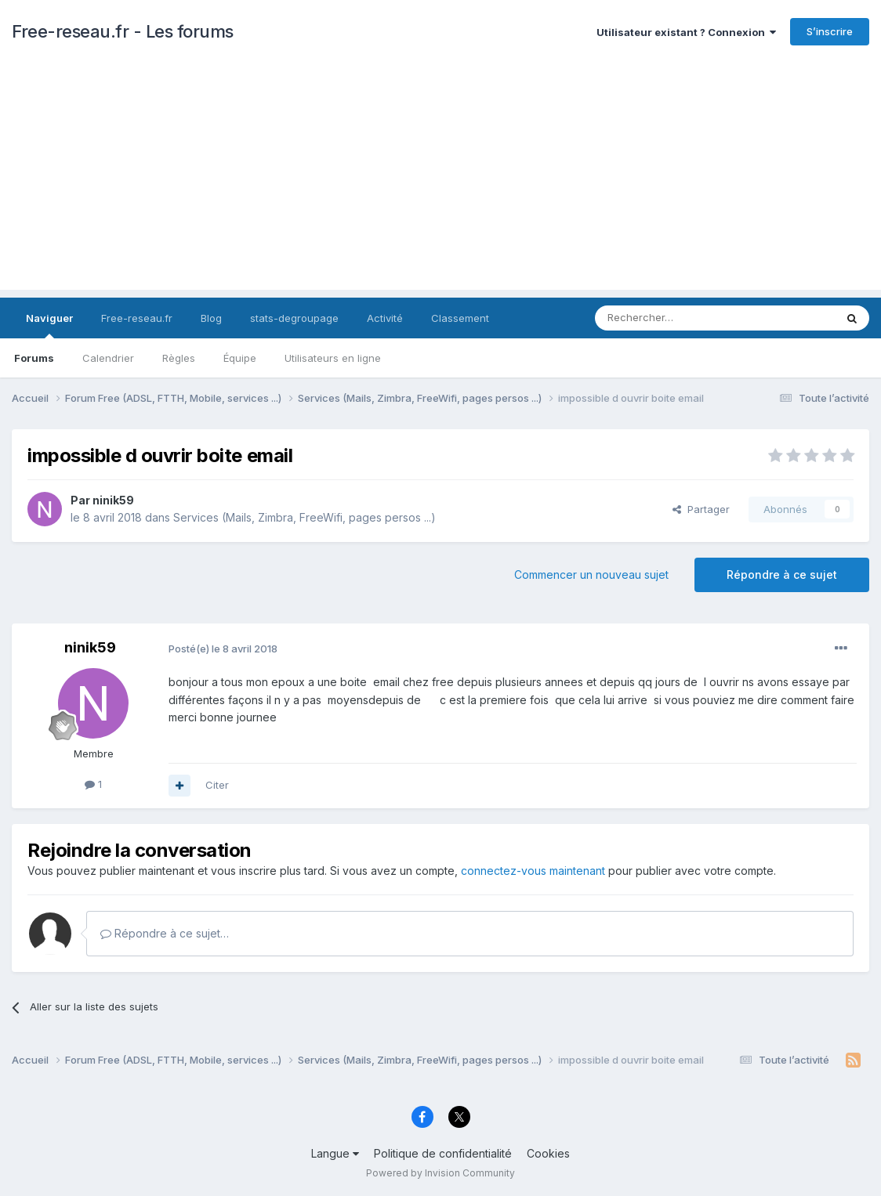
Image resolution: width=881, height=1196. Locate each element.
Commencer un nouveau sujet (591, 574)
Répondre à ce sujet (782, 574)
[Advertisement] (440, 180)
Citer (217, 785)
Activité (385, 318)
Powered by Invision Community (440, 1173)
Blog (211, 318)
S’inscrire (830, 31)
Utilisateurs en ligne (333, 358)
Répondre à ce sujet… (164, 933)
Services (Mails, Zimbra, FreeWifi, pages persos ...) (304, 517)
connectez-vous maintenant (533, 870)
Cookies (548, 1153)
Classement (460, 318)
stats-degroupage (294, 318)
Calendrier (108, 358)
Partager (701, 509)
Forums (34, 358)
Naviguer (49, 325)
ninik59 (113, 500)
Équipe (239, 358)
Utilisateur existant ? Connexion (686, 32)
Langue (335, 1153)
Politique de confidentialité (443, 1153)
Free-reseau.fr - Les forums (123, 31)
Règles (178, 358)
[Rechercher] (680, 318)
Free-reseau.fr (136, 318)
